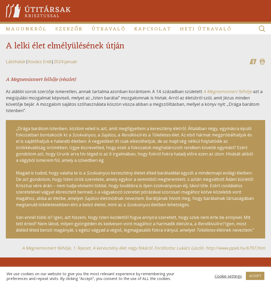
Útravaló (109, 29)
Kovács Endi (39, 62)
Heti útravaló (206, 29)
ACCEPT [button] (255, 275)
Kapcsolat (152, 29)
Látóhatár (16, 62)
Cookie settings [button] (228, 276)
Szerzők (69, 29)
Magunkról (26, 29)
